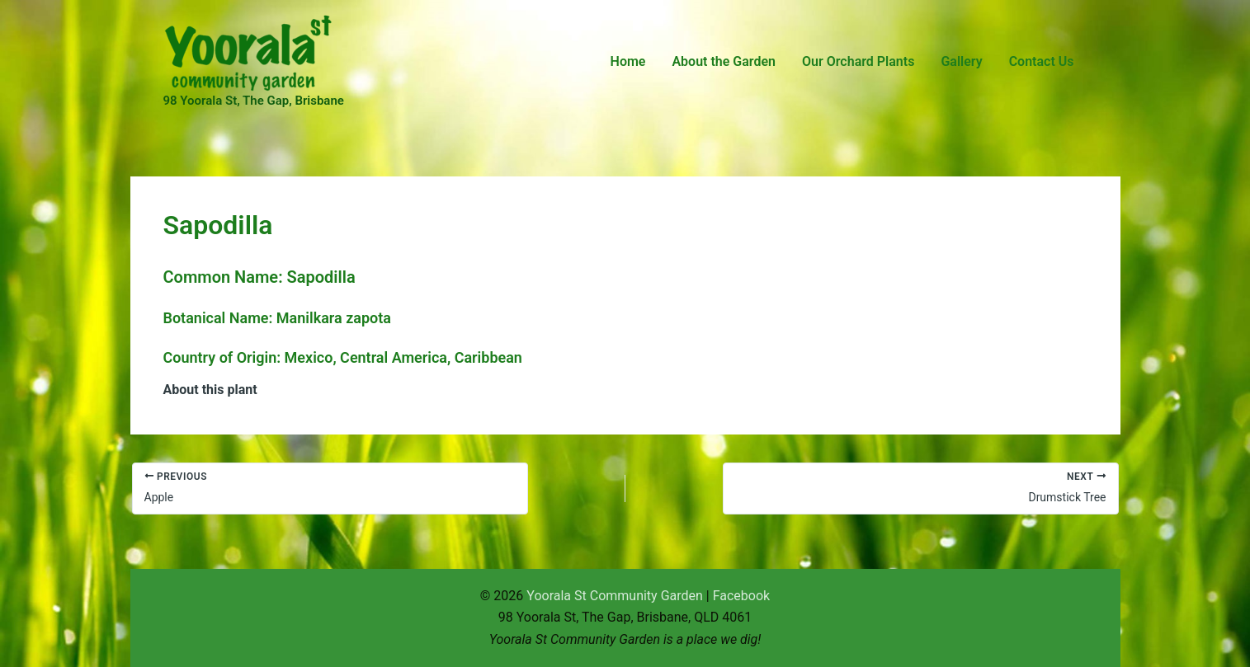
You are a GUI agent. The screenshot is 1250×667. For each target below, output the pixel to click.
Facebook (741, 596)
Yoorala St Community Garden (614, 596)
